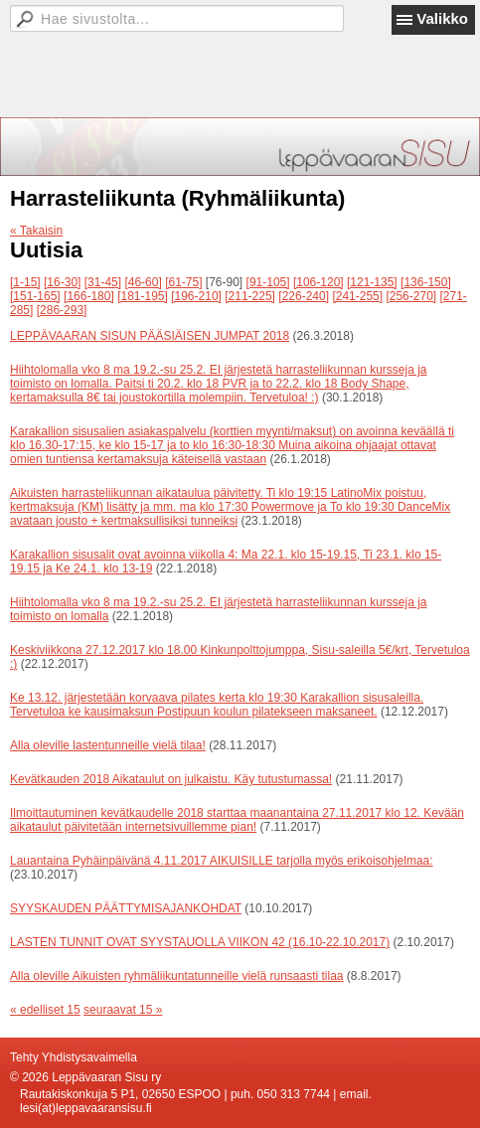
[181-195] (142, 296)
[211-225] (250, 296)
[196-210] (196, 296)
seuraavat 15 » (122, 1010)
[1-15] (25, 282)
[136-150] (425, 282)
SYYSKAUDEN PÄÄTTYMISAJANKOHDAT (125, 908)
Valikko (442, 18)
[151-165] (35, 296)
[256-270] (411, 296)
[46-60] (142, 282)
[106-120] (318, 282)
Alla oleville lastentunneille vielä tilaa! (108, 745)
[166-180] (89, 296)
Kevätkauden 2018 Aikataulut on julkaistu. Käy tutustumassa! (171, 779)
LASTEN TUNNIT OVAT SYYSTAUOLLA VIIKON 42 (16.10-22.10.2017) (200, 942)
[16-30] (62, 282)
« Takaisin (36, 231)
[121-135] (372, 282)
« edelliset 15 (45, 1010)
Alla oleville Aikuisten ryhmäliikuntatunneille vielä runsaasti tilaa (177, 976)
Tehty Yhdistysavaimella (73, 1057)
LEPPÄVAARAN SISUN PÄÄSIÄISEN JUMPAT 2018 (149, 336)
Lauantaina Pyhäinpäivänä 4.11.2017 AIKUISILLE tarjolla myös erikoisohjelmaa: (221, 861)
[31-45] (102, 282)
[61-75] (183, 282)
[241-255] (357, 296)
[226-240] (303, 296)
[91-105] (268, 282)
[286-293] (62, 310)
